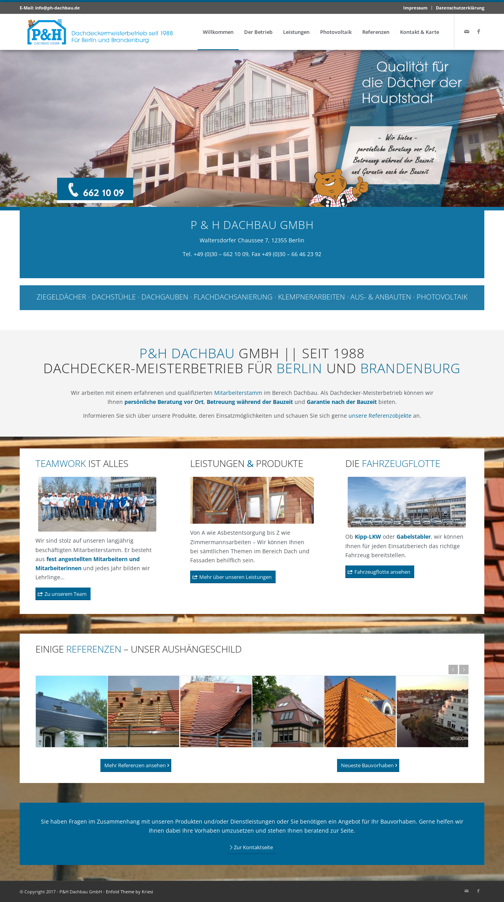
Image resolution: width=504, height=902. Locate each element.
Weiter (464, 669)
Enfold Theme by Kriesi (129, 892)
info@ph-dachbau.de (57, 8)
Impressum (415, 8)
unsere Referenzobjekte (379, 415)
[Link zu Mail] (466, 31)
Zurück (453, 669)
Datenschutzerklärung (460, 8)
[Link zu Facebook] (478, 31)
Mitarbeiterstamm (238, 392)
